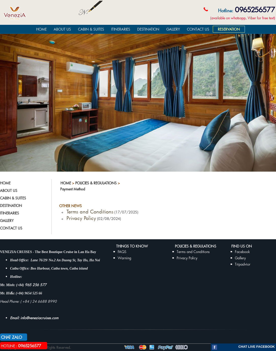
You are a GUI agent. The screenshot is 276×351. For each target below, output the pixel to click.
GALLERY (173, 29)
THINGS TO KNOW (132, 246)
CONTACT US (198, 29)
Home (65, 183)
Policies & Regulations (96, 183)
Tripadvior (242, 264)
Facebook (242, 251)
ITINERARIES (120, 29)
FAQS (122, 251)
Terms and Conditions (88, 211)
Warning (124, 258)
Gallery (240, 258)
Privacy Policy (79, 218)
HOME (41, 29)
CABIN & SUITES (91, 29)
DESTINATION (148, 29)
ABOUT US (62, 29)
